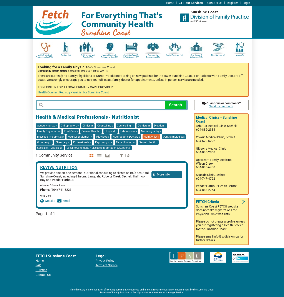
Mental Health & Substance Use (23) (109, 56)
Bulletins (41, 270)
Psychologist (103, 142)
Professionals (82, 142)
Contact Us (214, 3)
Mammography (151, 131)
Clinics (88, 125)
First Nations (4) (218, 55)
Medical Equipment (80, 136)
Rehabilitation (125, 142)
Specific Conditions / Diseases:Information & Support (98, 147)
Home (170, 3)
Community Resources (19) (153, 56)
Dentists (144, 125)
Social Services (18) (174, 55)
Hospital (110, 131)
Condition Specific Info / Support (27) (131, 56)
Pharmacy (62, 142)
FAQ (38, 265)
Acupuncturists (47, 125)
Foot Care (71, 131)
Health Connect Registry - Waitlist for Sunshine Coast (73, 92)
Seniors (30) (66, 55)
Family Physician (48, 131)
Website (47, 201)
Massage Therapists (50, 136)
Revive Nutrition (59, 167)
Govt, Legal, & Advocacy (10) (196, 56)
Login (246, 3)
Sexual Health (148, 142)
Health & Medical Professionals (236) (44, 56)
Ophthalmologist (173, 136)
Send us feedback (221, 106)
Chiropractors (70, 125)
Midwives (102, 136)
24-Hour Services (191, 3)
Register (232, 3)
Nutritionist (151, 136)
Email (63, 201)
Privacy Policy (105, 261)
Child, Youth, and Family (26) (88, 56)
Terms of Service (107, 265)
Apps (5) (240, 55)
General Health (91, 131)
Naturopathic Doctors (126, 136)
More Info (161, 175)
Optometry (44, 142)
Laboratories (128, 131)
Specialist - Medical (49, 147)
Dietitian (160, 125)
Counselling (105, 125)
